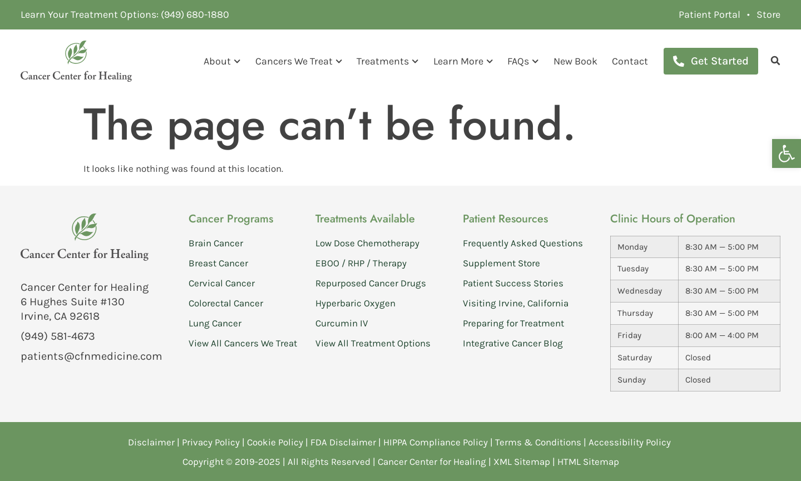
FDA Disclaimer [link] (343, 441)
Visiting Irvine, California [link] (515, 302)
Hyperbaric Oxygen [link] (355, 302)
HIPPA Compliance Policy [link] (436, 441)
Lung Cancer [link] (215, 322)
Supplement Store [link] (501, 262)
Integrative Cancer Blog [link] (513, 342)
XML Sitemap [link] (521, 461)
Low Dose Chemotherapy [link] (367, 242)
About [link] (222, 61)
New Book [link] (575, 60)
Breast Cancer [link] (218, 262)
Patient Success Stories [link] (513, 282)
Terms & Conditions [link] (539, 441)
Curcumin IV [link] (341, 322)
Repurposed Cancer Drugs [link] (370, 282)
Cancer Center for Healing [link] (432, 461)
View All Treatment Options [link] (373, 342)
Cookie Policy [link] (275, 441)
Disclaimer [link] (151, 441)
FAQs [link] (523, 61)
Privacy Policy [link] (212, 441)
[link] (786, 153)
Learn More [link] (463, 61)
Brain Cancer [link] (216, 242)
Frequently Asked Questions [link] (523, 242)
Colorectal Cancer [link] (226, 302)
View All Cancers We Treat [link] (243, 342)
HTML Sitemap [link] (588, 461)
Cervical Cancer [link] (222, 282)
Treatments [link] (388, 61)
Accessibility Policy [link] (631, 441)
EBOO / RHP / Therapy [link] (361, 262)
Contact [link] (630, 60)
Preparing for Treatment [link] (513, 322)
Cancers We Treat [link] (299, 61)
